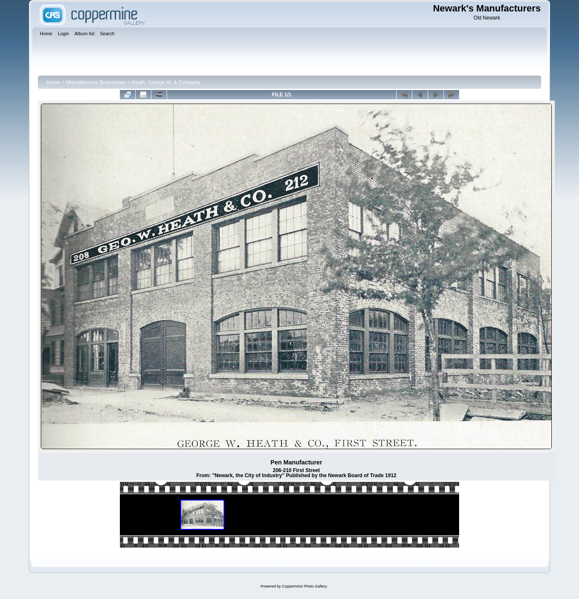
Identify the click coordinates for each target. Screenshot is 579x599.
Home (53, 82)
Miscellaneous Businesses (96, 82)
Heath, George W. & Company (165, 82)
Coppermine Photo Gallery (304, 586)
